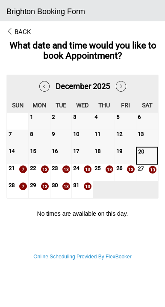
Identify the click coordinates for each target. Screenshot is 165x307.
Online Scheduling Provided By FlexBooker (82, 257)
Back (18, 32)
